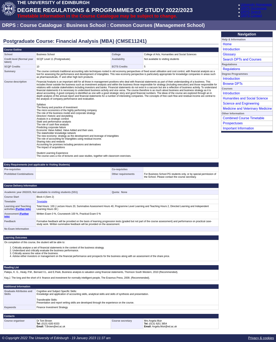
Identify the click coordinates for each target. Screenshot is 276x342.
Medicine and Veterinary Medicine (247, 108)
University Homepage (256, 4)
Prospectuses (233, 123)
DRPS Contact (251, 15)
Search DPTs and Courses (242, 59)
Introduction (231, 49)
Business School (86, 25)
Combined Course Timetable (243, 118)
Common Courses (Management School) (157, 25)
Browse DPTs (232, 83)
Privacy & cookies (261, 338)
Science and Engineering (241, 103)
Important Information (238, 128)
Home (227, 44)
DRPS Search (251, 12)
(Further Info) (23, 209)
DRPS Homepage (254, 8)
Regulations (231, 69)
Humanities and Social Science (245, 98)
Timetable (42, 201)
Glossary (229, 54)
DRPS (9, 25)
